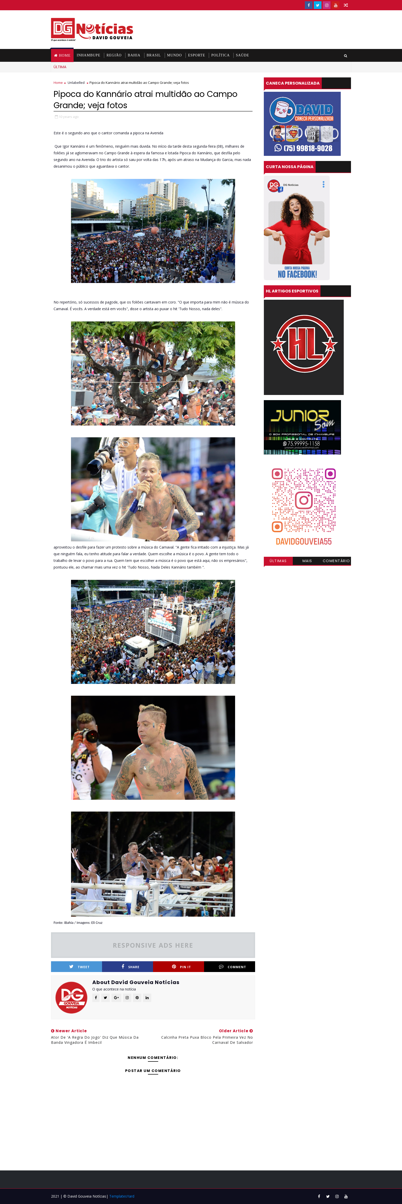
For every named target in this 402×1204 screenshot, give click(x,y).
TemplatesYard (121, 1196)
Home (65, 55)
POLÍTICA (220, 55)
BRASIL (154, 55)
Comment (232, 966)
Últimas (278, 560)
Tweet (79, 966)
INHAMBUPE (88, 55)
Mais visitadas (307, 561)
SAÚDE (242, 55)
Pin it (181, 966)
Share (130, 966)
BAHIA (134, 55)
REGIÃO (114, 55)
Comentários (336, 561)
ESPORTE (196, 55)
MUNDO (174, 55)
